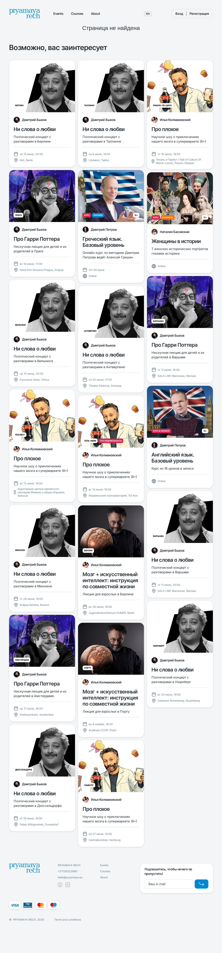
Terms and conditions (67, 919)
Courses (77, 14)
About (95, 14)
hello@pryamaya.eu (70, 877)
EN (148, 13)
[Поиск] (161, 13)
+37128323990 (67, 871)
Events (58, 14)
